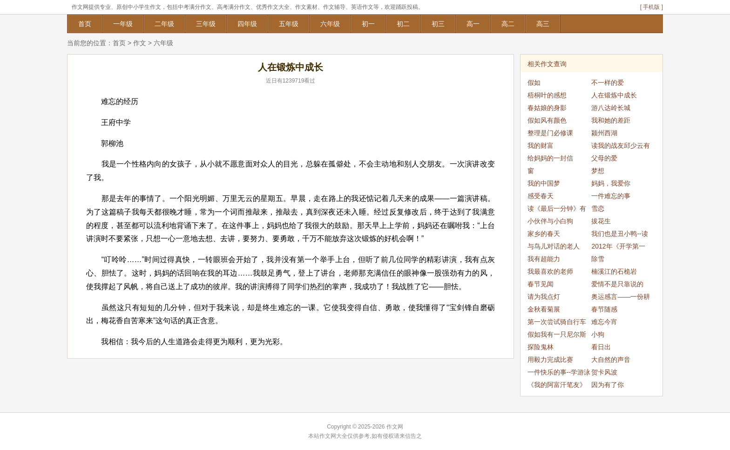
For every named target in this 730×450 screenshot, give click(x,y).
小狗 (597, 334)
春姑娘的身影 (547, 107)
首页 (84, 24)
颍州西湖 (604, 133)
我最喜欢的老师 (550, 271)
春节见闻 (540, 284)
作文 (139, 43)
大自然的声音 (610, 359)
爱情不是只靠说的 (617, 284)
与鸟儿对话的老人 (553, 246)
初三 (438, 24)
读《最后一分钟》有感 (556, 210)
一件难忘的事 (610, 196)
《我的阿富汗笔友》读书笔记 (556, 386)
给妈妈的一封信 (550, 158)
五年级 (288, 24)
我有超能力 (543, 259)
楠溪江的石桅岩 (614, 271)
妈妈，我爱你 (610, 183)
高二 (507, 24)
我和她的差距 (610, 120)
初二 (403, 24)
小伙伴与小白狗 (550, 221)
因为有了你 (607, 384)
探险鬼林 (540, 347)
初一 (368, 24)
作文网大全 (333, 436)
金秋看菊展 (543, 309)
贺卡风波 (604, 372)
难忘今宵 (604, 321)
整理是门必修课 (550, 133)
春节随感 (604, 309)
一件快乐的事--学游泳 (558, 372)
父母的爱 (604, 158)
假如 (534, 82)
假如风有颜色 (547, 120)
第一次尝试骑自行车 (556, 321)
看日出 (601, 347)
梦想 (597, 170)
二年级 (164, 24)
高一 (473, 24)
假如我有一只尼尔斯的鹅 (556, 336)
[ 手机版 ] (651, 7)
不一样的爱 (607, 82)
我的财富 (540, 145)
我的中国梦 (543, 183)
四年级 (247, 24)
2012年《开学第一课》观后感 (618, 247)
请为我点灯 (543, 296)
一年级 (123, 24)
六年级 (330, 24)
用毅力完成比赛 (550, 359)
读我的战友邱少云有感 (620, 147)
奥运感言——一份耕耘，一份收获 (620, 298)
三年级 (206, 24)
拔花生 (601, 221)
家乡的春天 (543, 233)
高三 (542, 24)
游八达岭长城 (610, 107)
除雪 (597, 259)
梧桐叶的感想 (547, 95)
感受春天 (540, 196)
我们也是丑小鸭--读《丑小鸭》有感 (619, 235)
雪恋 (597, 208)
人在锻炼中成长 (614, 95)
